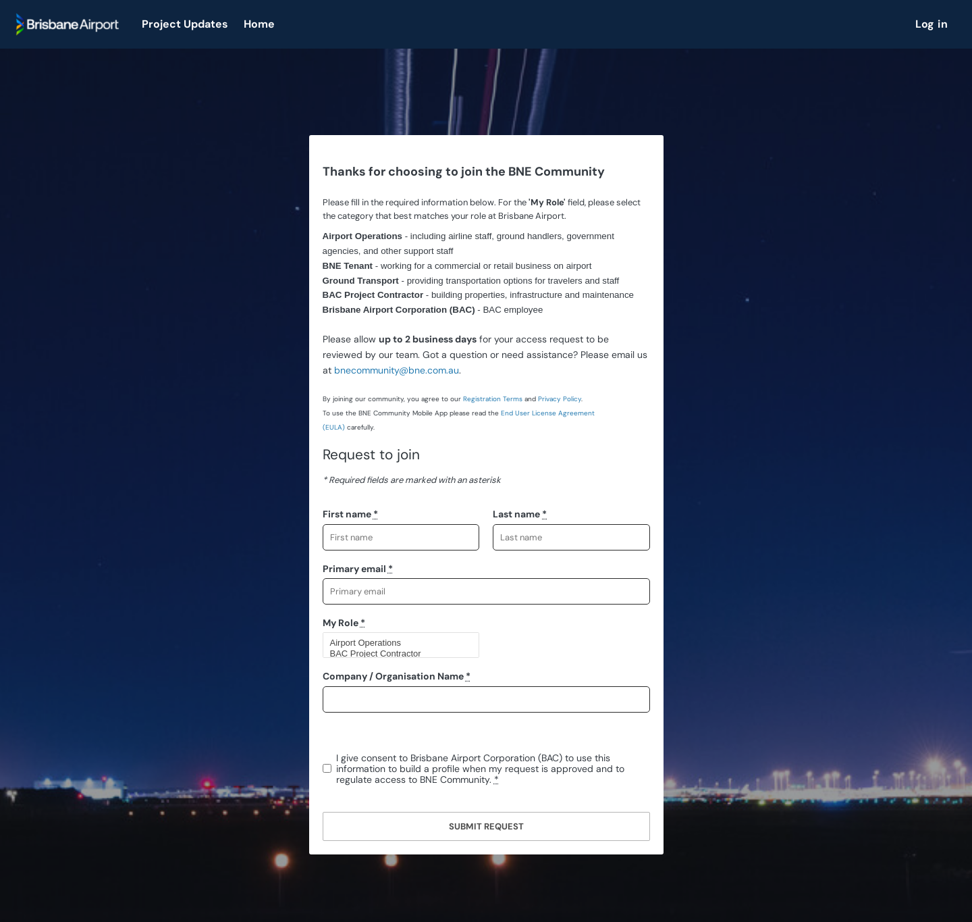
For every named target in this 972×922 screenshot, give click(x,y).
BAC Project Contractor (395, 653)
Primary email (358, 569)
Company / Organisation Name (396, 676)
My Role (344, 623)
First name (350, 514)
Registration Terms (492, 398)
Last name (520, 514)
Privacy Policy (559, 398)
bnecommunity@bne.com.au (396, 370)
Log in (931, 24)
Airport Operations (395, 643)
